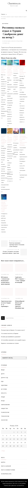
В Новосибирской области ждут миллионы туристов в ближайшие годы (19, 305)
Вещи (2, 370)
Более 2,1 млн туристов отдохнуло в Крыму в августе (9, 138)
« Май (3, 451)
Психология (5, 412)
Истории (4, 389)
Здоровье (4, 385)
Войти (3, 462)
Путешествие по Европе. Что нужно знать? (13, 330)
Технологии (5, 416)
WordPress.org (6, 474)
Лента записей (6, 466)
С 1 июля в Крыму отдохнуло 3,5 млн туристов (3, 69)
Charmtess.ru (14, 3)
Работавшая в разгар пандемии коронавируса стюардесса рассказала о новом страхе (4, 206)
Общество (4, 408)
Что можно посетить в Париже (9, 333)
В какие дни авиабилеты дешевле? (10, 337)
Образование (5, 404)
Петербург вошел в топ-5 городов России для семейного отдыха (3, 139)
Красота (4, 393)
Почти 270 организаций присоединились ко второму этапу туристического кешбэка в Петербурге (22, 140)
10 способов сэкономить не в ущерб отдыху (13, 340)
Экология (4, 420)
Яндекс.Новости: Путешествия (14, 41)
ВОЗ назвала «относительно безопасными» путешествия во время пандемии (5, 281)
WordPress (21, 485)
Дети (2, 373)
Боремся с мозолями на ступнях (10, 343)
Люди (3, 397)
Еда (2, 381)
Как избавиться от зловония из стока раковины (16, 69)
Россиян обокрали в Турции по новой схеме (15, 137)
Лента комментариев (8, 470)
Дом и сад (4, 377)
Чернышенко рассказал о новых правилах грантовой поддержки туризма (10, 71)
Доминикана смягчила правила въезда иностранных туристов (22, 70)
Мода (3, 400)
